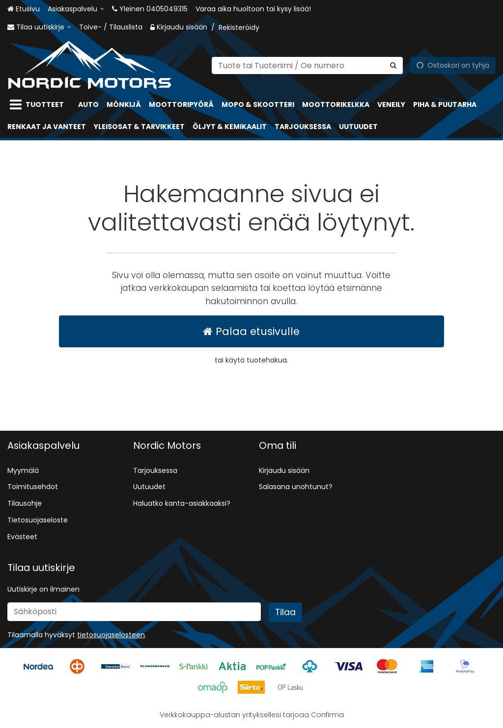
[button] (111, 635)
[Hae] (393, 65)
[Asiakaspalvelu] (76, 9)
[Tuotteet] (38, 105)
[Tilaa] (285, 612)
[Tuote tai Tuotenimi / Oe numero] (307, 65)
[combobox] (307, 65)
